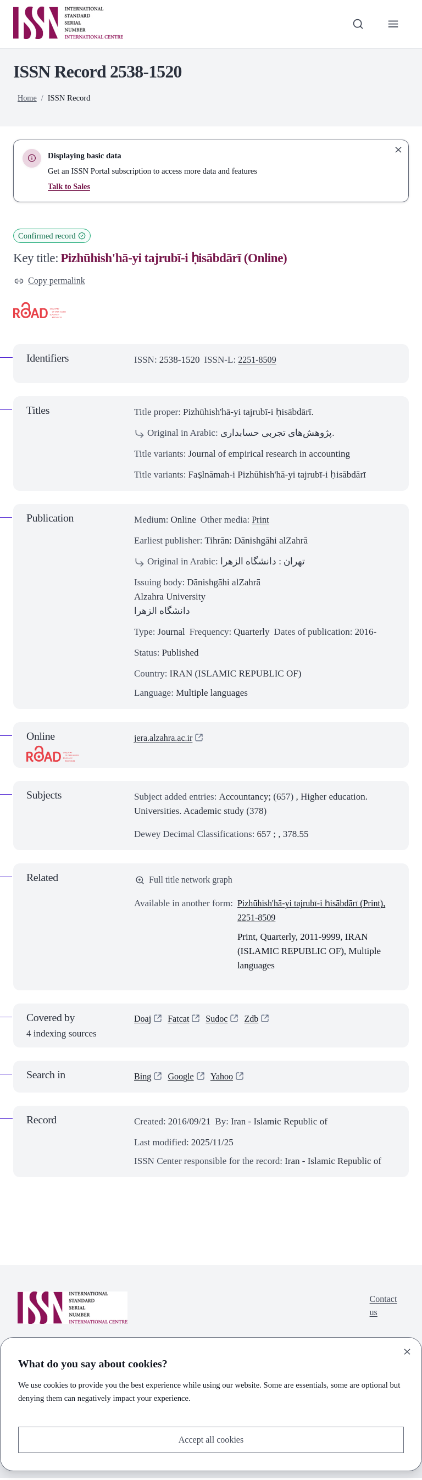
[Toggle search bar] (357, 24)
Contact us (382, 1308)
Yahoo (225, 1078)
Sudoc (220, 1021)
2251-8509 (258, 361)
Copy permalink (51, 281)
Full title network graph (186, 881)
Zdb (255, 1021)
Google (182, 1078)
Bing (143, 1078)
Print (261, 520)
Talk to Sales (69, 186)
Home (27, 97)
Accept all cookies (211, 1439)
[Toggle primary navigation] (393, 24)
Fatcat (180, 1021)
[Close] (407, 1351)
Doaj (143, 1021)
